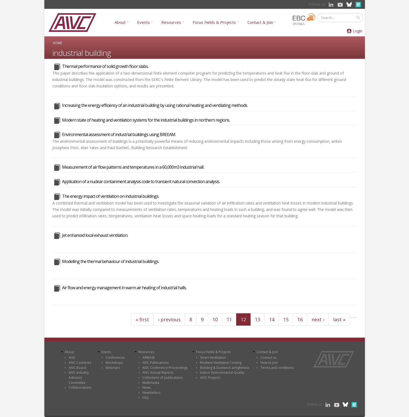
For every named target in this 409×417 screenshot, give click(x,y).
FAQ (145, 397)
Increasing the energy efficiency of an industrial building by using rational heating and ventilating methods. (155, 105)
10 (215, 319)
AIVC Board (77, 367)
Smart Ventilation (213, 357)
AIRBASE (148, 357)
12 (243, 319)
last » (339, 319)
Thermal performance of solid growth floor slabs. (105, 66)
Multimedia (150, 382)
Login (357, 30)
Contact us (268, 357)
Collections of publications (162, 377)
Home (57, 43)
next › (317, 319)
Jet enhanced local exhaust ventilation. (95, 235)
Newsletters (151, 392)
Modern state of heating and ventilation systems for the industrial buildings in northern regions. (146, 120)
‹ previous (169, 319)
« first (142, 319)
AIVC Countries (80, 362)
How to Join (269, 362)
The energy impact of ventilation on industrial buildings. (110, 196)
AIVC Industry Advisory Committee (79, 377)
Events (143, 22)
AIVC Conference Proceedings (165, 367)
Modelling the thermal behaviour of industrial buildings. (110, 261)
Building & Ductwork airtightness (224, 367)
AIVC (72, 357)
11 (229, 319)
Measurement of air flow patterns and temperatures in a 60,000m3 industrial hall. (133, 167)
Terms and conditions (277, 367)
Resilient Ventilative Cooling (220, 362)
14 (271, 319)
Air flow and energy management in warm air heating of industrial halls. (124, 288)
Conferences (115, 357)
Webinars (113, 367)
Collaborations (80, 387)
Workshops (114, 362)
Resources (171, 22)
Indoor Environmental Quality (222, 372)
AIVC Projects (210, 377)
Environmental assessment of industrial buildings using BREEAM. (119, 134)
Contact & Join (260, 22)
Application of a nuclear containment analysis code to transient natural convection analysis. (141, 181)
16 (300, 319)
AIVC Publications (155, 362)
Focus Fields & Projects (214, 22)
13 (257, 319)
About (120, 22)
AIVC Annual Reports (157, 372)
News (146, 387)
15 (286, 319)
